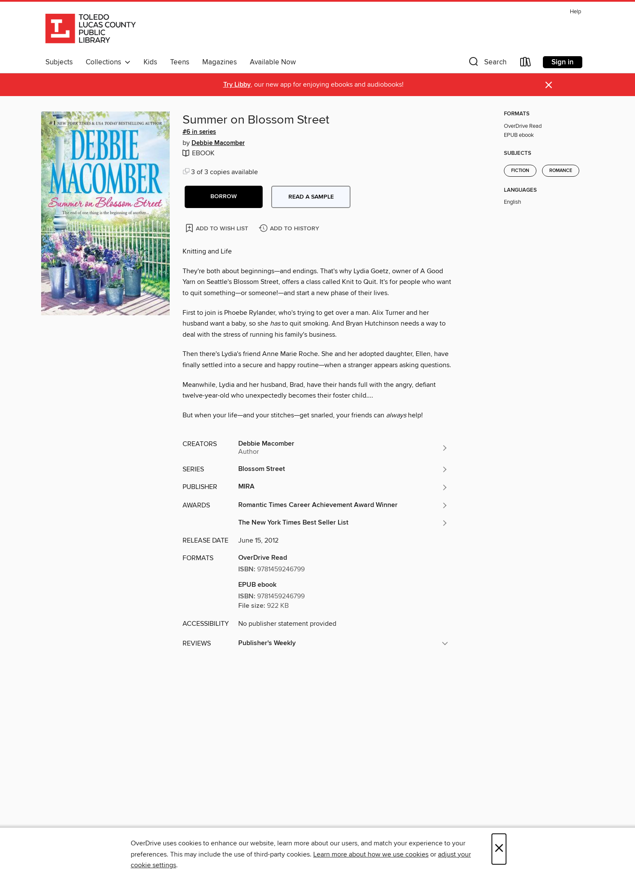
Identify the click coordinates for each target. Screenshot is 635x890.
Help (575, 12)
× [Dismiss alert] (548, 85)
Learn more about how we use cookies (370, 854)
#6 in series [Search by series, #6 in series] (199, 132)
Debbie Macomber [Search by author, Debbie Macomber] (218, 143)
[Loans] (526, 63)
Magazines (219, 62)
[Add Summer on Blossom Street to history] (290, 228)
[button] (487, 63)
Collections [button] (108, 62)
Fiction (520, 171)
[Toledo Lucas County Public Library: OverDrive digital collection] (90, 29)
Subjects (59, 62)
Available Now (273, 62)
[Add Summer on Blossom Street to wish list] (217, 227)
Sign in (562, 62)
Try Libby (237, 84)
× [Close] (499, 849)
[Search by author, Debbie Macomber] (343, 447)
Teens (179, 62)
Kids (150, 62)
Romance (560, 171)
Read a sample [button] (311, 197)
